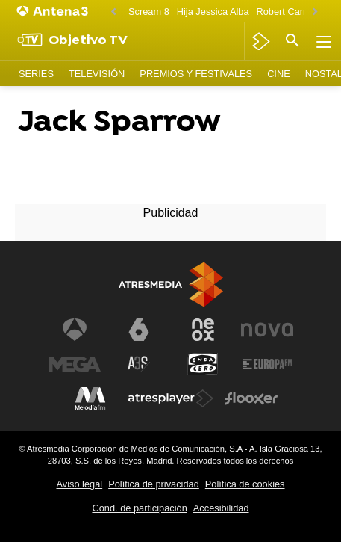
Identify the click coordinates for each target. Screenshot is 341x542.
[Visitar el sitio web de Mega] (75, 364)
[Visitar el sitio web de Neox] (203, 329)
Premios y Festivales (196, 73)
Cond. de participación (139, 508)
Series (36, 73)
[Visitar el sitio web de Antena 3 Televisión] (75, 329)
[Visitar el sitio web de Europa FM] (267, 364)
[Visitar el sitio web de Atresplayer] (170, 398)
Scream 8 (148, 11)
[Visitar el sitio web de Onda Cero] (203, 364)
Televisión (97, 73)
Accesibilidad (221, 508)
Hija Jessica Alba (213, 11)
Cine (278, 73)
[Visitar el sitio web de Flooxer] (251, 398)
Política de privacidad (153, 484)
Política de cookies (245, 484)
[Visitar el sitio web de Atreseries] (139, 364)
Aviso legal (80, 484)
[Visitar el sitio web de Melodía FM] (90, 398)
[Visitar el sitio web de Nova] (267, 329)
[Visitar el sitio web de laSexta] (139, 329)
